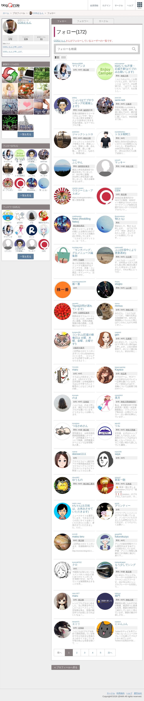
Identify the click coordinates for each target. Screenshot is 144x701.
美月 (20, 237)
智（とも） (43, 190)
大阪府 (128, 104)
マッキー (43, 176)
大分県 (128, 257)
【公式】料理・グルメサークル (26, 96)
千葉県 (81, 260)
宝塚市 (86, 313)
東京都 (86, 70)
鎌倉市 (136, 430)
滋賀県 (86, 110)
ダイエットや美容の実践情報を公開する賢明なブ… (42, 95)
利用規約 (120, 693)
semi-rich (43, 161)
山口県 (128, 288)
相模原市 (132, 402)
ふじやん (31, 176)
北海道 (86, 402)
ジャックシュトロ (8, 175)
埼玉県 (123, 374)
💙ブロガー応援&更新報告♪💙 (26, 81)
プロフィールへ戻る (67, 667)
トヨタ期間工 (20, 176)
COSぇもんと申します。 (13, 47)
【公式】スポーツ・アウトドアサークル (10, 111)
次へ (110, 652)
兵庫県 (81, 313)
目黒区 (81, 226)
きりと (31, 237)
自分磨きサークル (10, 97)
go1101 (19, 222)
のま (32, 222)
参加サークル (41, 38)
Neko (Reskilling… (31, 189)
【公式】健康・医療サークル (42, 112)
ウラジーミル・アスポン (8, 189)
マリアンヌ (8, 161)
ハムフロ (7, 222)
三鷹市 (91, 484)
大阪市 (81, 348)
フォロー (10, 38)
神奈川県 (124, 76)
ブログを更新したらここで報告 (10, 81)
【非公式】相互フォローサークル (26, 128)
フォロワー (82, 21)
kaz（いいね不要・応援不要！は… (20, 159)
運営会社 (138, 693)
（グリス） (8, 251)
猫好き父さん (44, 222)
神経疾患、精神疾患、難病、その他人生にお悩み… (10, 127)
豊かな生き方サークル (42, 81)
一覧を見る (25, 134)
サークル (103, 21)
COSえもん (60, 41)
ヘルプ (129, 693)
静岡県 (81, 166)
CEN (20, 190)
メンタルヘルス (26, 113)
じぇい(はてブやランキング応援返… (32, 159)
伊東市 (86, 166)
